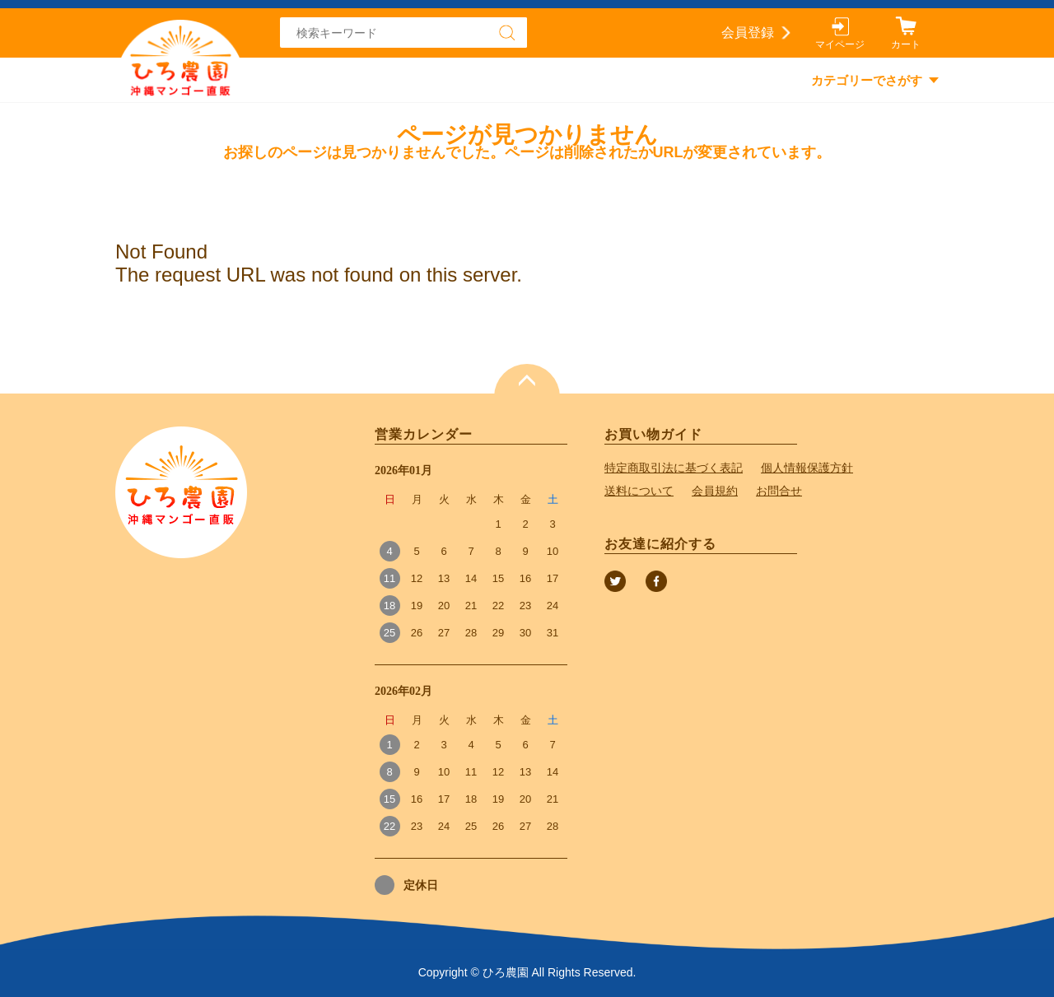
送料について (639, 490)
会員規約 (715, 490)
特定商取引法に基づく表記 (673, 467)
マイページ (840, 44)
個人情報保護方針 (807, 467)
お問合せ (779, 490)
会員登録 (747, 33)
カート (906, 44)
